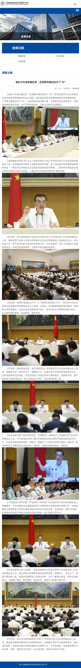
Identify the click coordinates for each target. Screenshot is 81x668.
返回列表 (76, 88)
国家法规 (21, 56)
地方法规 (60, 56)
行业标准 (21, 61)
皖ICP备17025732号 (55, 664)
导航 (78, 10)
